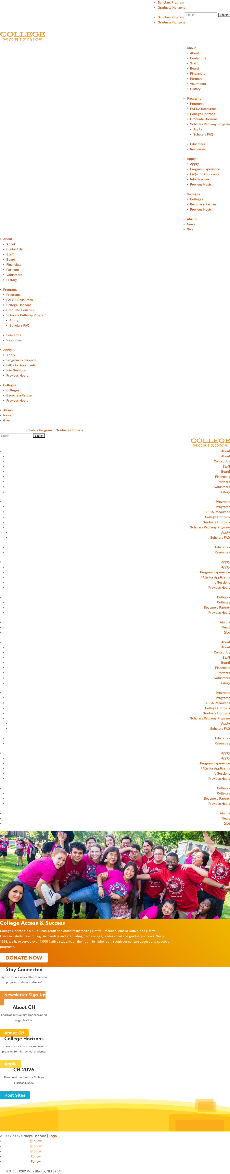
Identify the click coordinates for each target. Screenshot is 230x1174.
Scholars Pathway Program (210, 124)
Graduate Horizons (171, 7)
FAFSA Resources (203, 109)
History (195, 89)
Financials (197, 73)
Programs (194, 98)
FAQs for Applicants (204, 174)
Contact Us (198, 58)
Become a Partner (203, 204)
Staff (194, 63)
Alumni (192, 219)
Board (194, 68)
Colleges (193, 194)
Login (53, 1136)
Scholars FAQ (203, 134)
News (191, 224)
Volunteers (198, 84)
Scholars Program (171, 2)
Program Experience (205, 169)
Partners (196, 79)
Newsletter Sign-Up (24, 994)
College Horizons (202, 114)
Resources (197, 149)
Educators (197, 144)
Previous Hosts (201, 184)
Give (190, 229)
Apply (197, 129)
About (191, 48)
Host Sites (14, 1095)
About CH (14, 1032)
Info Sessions (200, 179)
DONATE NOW (23, 958)
